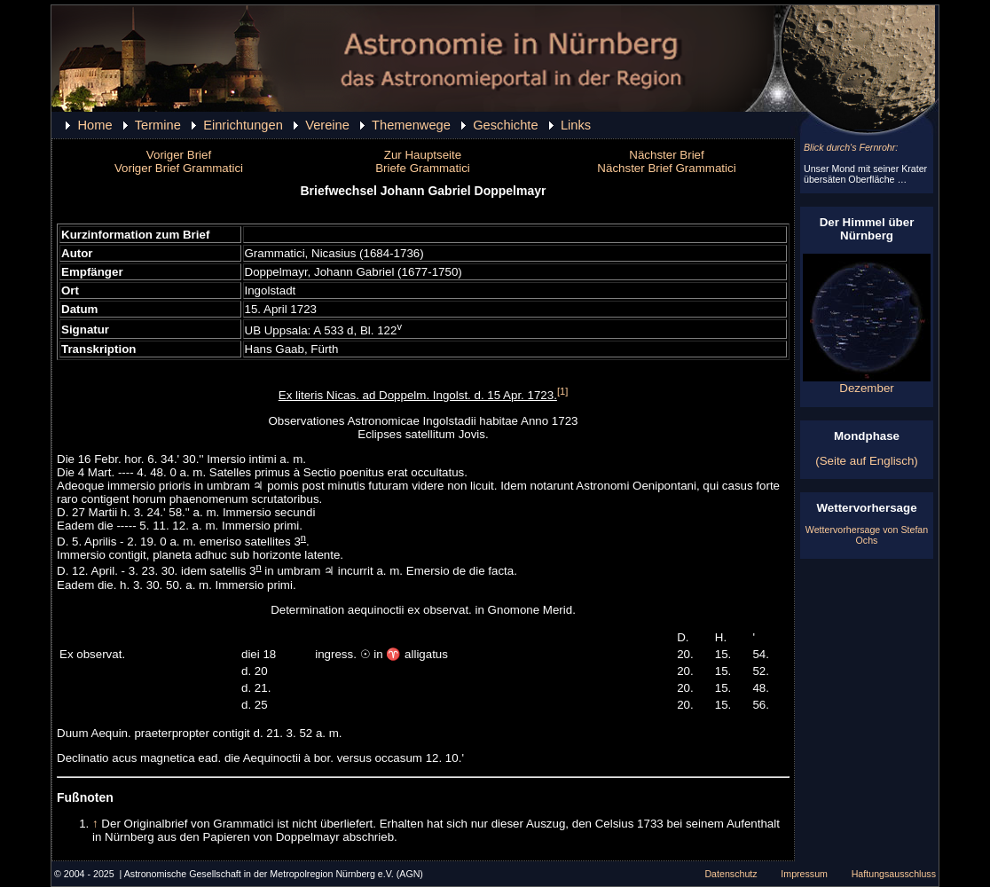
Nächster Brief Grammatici (666, 168)
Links (576, 125)
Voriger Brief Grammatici (178, 168)
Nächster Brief (666, 154)
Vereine (327, 125)
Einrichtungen (243, 125)
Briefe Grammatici (422, 168)
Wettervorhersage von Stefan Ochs (866, 535)
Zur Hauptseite (422, 154)
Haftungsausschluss (894, 873)
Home (94, 125)
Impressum (804, 873)
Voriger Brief (178, 154)
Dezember (867, 383)
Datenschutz (730, 873)
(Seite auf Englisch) (866, 460)
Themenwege (411, 125)
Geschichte (505, 125)
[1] (562, 391)
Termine (158, 125)
